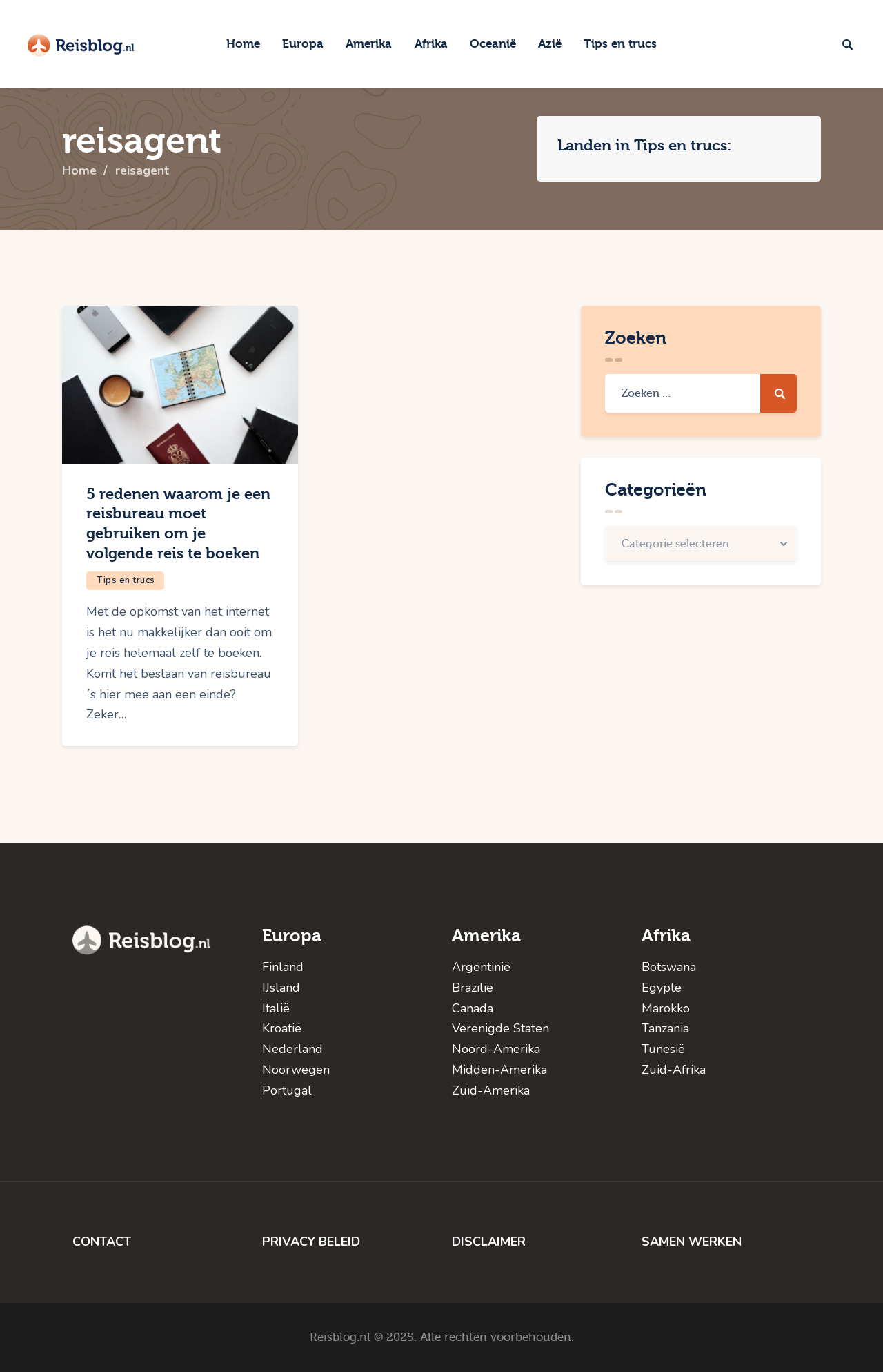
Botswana (669, 967)
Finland (283, 967)
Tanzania (665, 1028)
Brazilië (472, 987)
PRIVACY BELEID (311, 1241)
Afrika (666, 935)
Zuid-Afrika (674, 1069)
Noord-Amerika (496, 1049)
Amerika (486, 935)
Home (79, 171)
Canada (472, 1008)
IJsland (281, 987)
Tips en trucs (126, 580)
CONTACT (101, 1241)
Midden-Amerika (499, 1069)
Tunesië (663, 1049)
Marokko (666, 1008)
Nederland (292, 1049)
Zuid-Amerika (491, 1090)
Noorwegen (296, 1069)
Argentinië (481, 967)
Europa (291, 935)
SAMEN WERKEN (692, 1241)
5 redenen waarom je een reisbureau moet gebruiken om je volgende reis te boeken (178, 523)
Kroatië (281, 1028)
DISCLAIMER (489, 1241)
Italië (276, 1008)
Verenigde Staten (500, 1028)
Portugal (287, 1090)
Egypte (662, 987)
